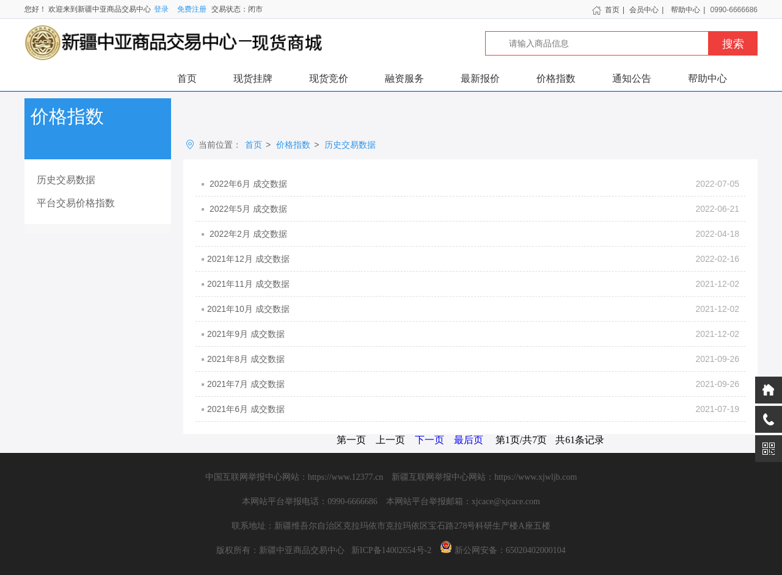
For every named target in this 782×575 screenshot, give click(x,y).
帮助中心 (685, 9)
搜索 (733, 44)
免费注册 (191, 9)
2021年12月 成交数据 (473, 259)
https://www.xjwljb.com (535, 477)
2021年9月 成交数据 (473, 334)
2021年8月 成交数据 (473, 359)
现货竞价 (328, 78)
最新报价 (480, 78)
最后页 (468, 440)
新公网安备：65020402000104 (510, 550)
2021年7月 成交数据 (473, 384)
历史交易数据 (66, 180)
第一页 (351, 440)
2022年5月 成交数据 (473, 209)
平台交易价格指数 (76, 203)
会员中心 (644, 9)
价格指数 (556, 78)
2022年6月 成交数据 (473, 184)
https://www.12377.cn (346, 477)
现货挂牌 (252, 78)
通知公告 (631, 78)
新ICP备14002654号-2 (391, 550)
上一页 (390, 440)
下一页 (429, 440)
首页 (605, 9)
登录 (161, 9)
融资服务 (404, 78)
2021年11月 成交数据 (473, 284)
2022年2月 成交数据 (473, 234)
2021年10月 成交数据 (473, 309)
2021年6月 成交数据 (473, 409)
